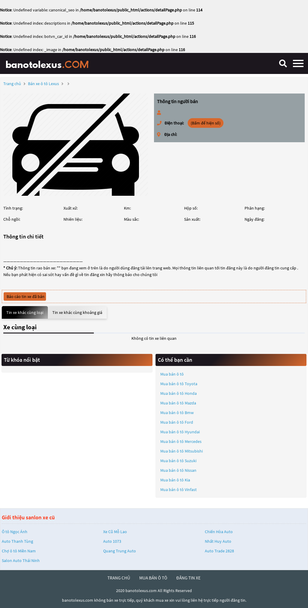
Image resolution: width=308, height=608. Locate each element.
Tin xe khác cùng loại (24, 312)
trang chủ (118, 578)
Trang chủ (12, 83)
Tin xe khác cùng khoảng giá (77, 312)
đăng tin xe (188, 578)
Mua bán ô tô (172, 374)
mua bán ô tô (153, 578)
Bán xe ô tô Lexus (43, 83)
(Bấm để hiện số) (205, 123)
